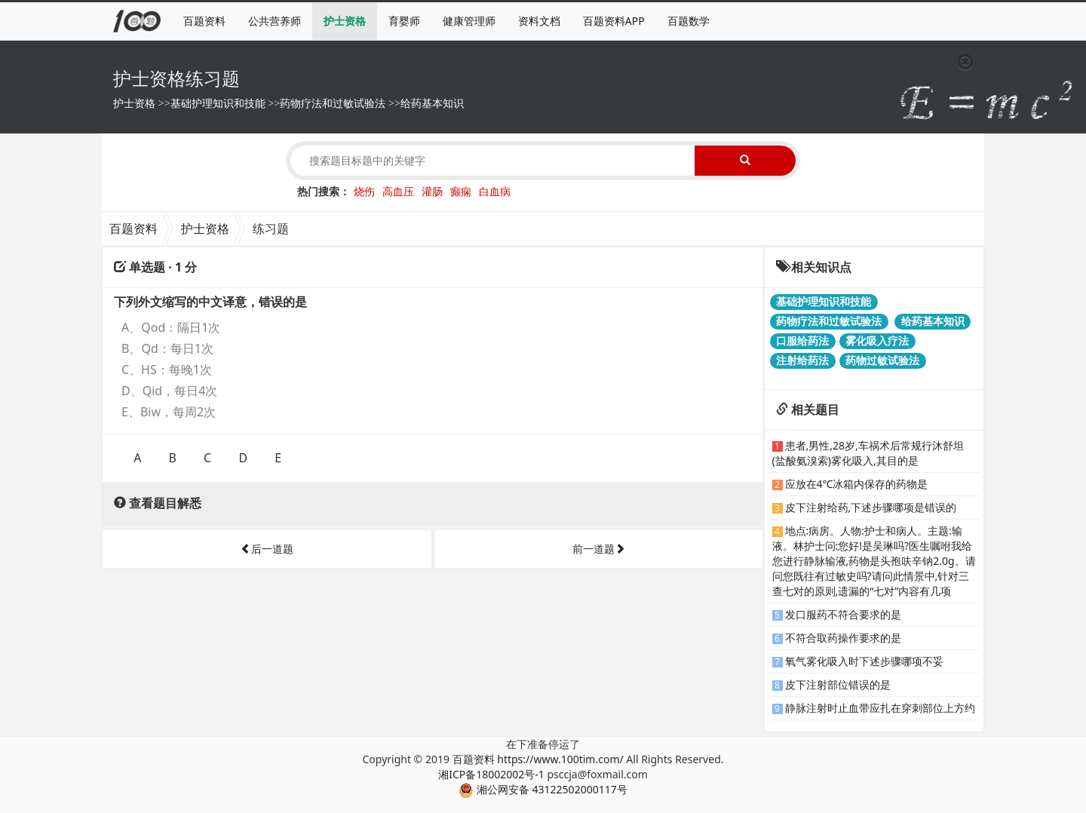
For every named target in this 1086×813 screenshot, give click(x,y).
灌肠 (432, 191)
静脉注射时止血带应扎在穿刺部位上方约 (880, 708)
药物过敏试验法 (882, 360)
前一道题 (598, 548)
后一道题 (267, 548)
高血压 (398, 191)
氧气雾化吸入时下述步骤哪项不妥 (864, 661)
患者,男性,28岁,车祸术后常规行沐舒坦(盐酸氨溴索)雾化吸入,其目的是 (868, 453)
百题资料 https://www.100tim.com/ (538, 759)
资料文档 (539, 21)
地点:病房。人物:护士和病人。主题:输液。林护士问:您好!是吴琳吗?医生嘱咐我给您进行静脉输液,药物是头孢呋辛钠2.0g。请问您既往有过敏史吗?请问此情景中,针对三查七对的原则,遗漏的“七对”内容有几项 (874, 560)
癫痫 (460, 191)
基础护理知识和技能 (217, 103)
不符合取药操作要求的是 (843, 637)
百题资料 (204, 21)
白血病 (495, 191)
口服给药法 (802, 340)
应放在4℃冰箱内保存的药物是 (856, 484)
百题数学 (688, 21)
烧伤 (364, 191)
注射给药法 (802, 360)
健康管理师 (469, 21)
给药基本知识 (432, 103)
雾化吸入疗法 (877, 340)
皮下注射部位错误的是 (838, 684)
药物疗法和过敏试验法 (332, 103)
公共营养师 (274, 21)
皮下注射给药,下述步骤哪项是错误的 (871, 507)
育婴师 (404, 21)
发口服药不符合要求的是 (843, 614)
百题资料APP (614, 21)
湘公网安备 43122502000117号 (543, 789)
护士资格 (345, 21)
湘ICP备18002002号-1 (491, 774)
